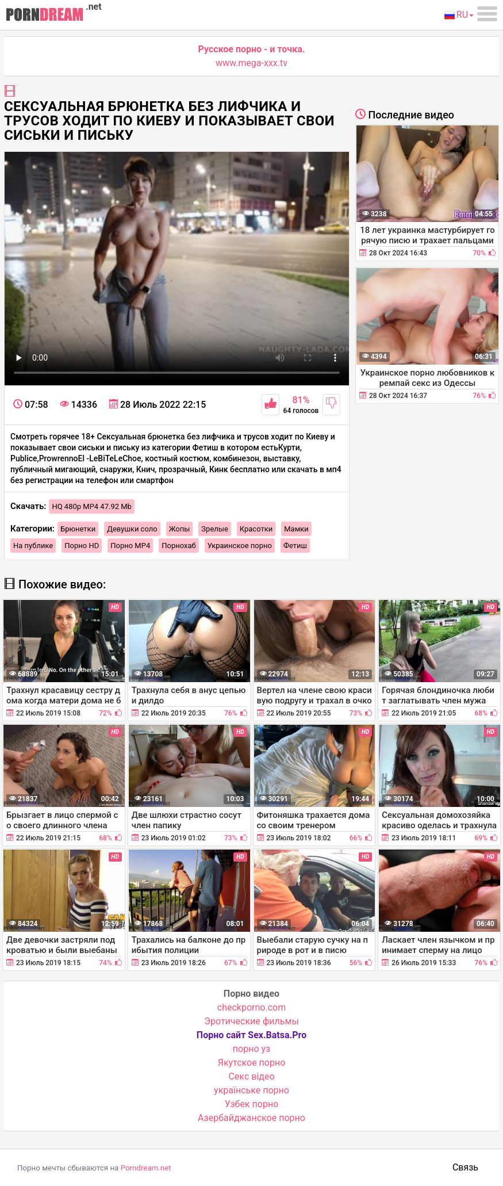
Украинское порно (240, 545)
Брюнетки (77, 529)
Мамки (296, 529)
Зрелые (214, 529)
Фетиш (295, 545)
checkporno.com (251, 1007)
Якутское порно (252, 1062)
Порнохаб (178, 545)
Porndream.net (146, 1168)
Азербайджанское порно (251, 1117)
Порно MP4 (130, 545)
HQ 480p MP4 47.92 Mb (92, 506)
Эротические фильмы (251, 1021)
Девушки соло (132, 529)
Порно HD (81, 545)
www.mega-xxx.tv (251, 63)
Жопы (179, 529)
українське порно (251, 1090)
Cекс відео (251, 1076)
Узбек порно (252, 1104)
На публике (33, 545)
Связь (465, 1167)
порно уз (251, 1048)
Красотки (256, 529)
